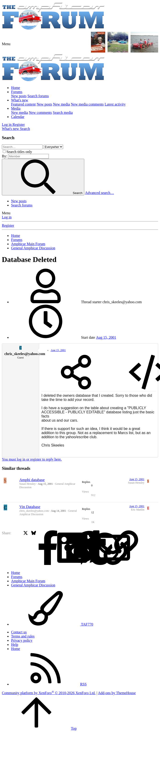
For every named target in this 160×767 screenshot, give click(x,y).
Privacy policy (21, 640)
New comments (40, 113)
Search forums (38, 96)
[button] (6, 44)
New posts (18, 96)
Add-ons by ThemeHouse (117, 693)
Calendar (17, 117)
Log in (7, 217)
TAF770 (52, 624)
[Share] (76, 372)
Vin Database (29, 507)
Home (15, 88)
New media (61, 104)
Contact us (19, 632)
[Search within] (53, 147)
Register (8, 225)
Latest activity (115, 104)
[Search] (25, 129)
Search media (63, 113)
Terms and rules (23, 636)
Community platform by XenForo (49, 693)
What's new (19, 100)
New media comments (87, 104)
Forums (16, 92)
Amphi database (32, 480)
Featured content (23, 104)
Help (14, 645)
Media (15, 108)
